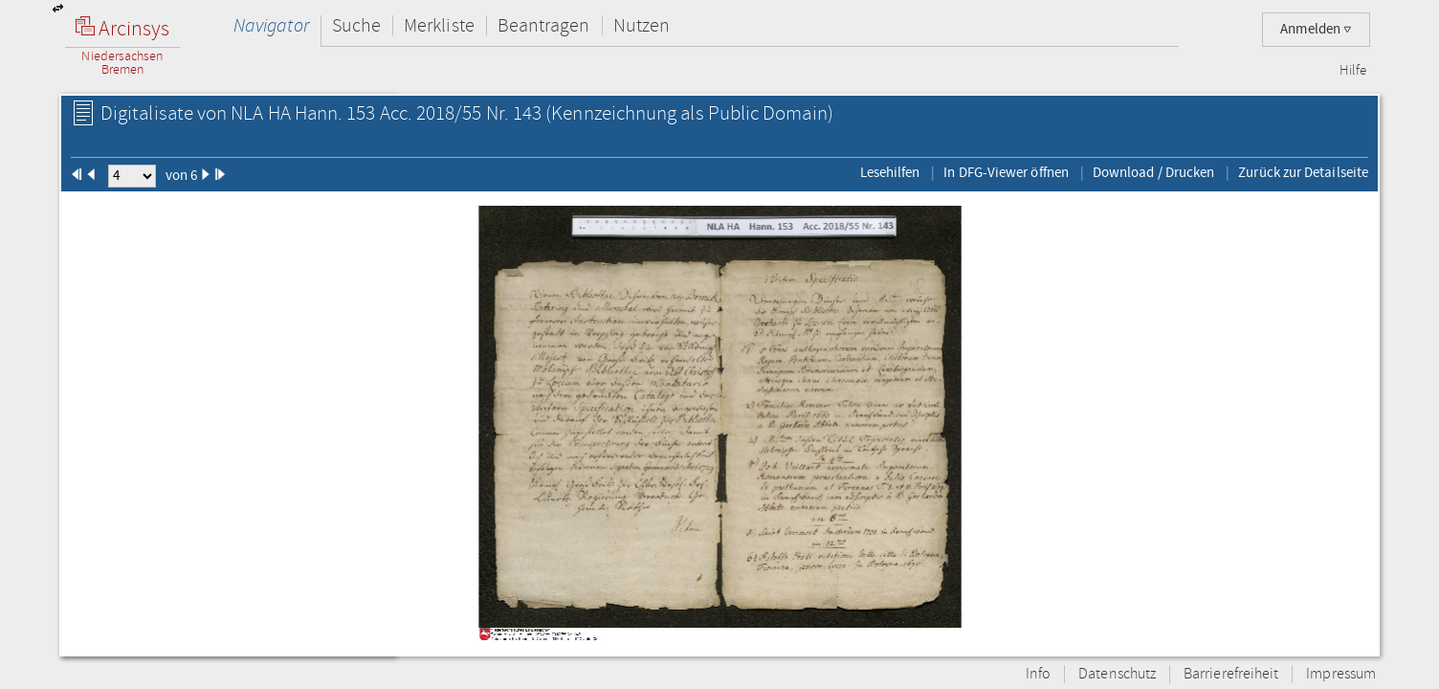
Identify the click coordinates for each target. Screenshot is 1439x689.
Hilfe (1352, 70)
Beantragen (544, 25)
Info (1038, 674)
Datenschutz (1117, 674)
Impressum (1341, 674)
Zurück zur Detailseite (1303, 172)
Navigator (271, 25)
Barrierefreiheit (1231, 674)
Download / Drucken (1153, 172)
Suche (356, 25)
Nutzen (641, 25)
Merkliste (439, 25)
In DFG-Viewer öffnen (1006, 172)
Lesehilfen (890, 172)
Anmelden (1316, 29)
